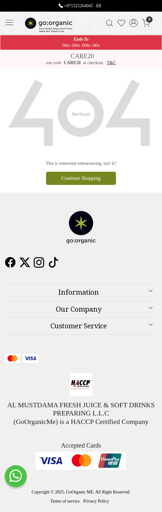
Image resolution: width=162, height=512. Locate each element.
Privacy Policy (96, 501)
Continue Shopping (81, 178)
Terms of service (65, 501)
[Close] (155, 7)
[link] (109, 23)
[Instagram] (39, 265)
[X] (25, 265)
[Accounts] (134, 23)
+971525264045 (78, 5)
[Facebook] (10, 265)
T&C (111, 62)
